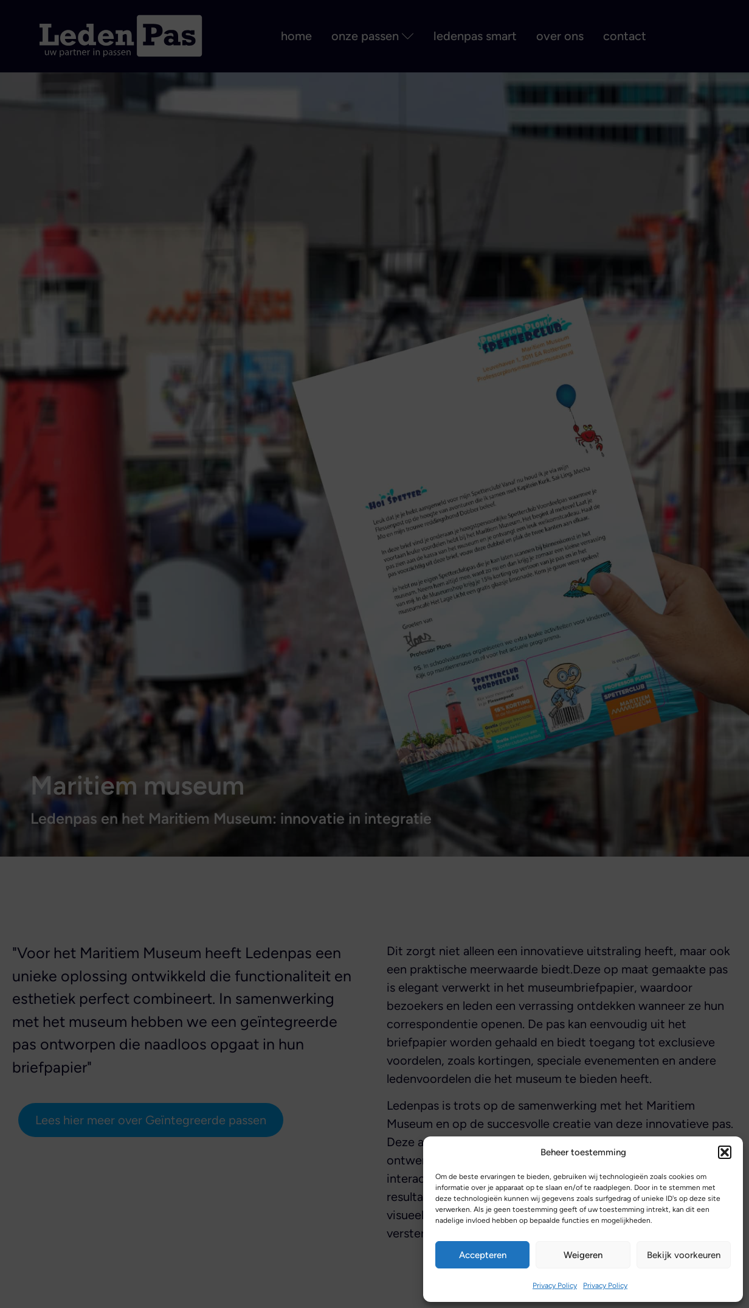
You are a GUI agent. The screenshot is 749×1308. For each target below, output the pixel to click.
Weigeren (583, 1255)
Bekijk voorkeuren (683, 1255)
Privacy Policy (555, 1285)
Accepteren (482, 1255)
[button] (725, 1152)
